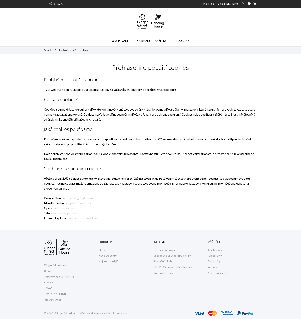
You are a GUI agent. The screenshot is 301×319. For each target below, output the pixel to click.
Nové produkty (108, 255)
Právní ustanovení (164, 249)
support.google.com (79, 198)
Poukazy (182, 40)
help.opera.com (64, 208)
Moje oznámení (217, 272)
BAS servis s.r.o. (120, 313)
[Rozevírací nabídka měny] (61, 3)
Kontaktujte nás (163, 272)
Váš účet (214, 242)
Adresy (212, 267)
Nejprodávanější (108, 261)
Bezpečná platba (163, 261)
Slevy (102, 249)
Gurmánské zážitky (152, 40)
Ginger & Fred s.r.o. (66, 313)
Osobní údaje (216, 249)
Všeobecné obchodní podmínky (172, 255)
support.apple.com (65, 213)
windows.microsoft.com (83, 218)
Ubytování (120, 40)
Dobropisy (214, 261)
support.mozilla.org (78, 203)
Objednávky (215, 255)
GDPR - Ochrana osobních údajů (172, 267)
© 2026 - (49, 313)
